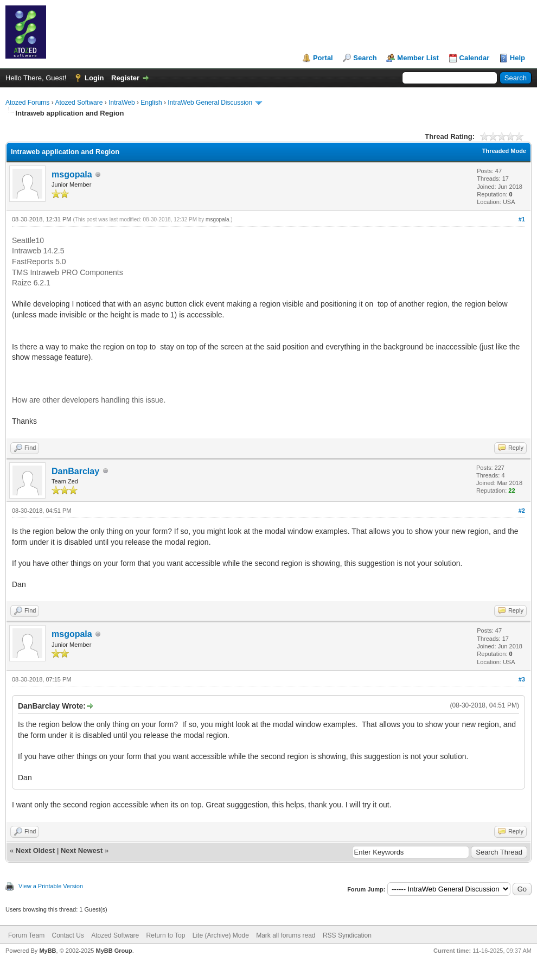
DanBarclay (75, 471)
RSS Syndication (347, 935)
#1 (522, 219)
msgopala (72, 174)
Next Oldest (35, 850)
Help (517, 58)
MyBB (47, 950)
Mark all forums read (285, 935)
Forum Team (26, 935)
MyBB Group (113, 950)
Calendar (474, 58)
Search (364, 58)
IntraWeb (121, 102)
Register (125, 78)
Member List (418, 58)
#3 (522, 679)
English (151, 102)
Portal (323, 58)
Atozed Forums (27, 102)
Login (94, 78)
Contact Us (68, 935)
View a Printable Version (50, 886)
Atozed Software (79, 102)
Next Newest (82, 850)
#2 (522, 510)
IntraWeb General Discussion (210, 102)
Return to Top (166, 935)
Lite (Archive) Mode (221, 935)
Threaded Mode (504, 151)
